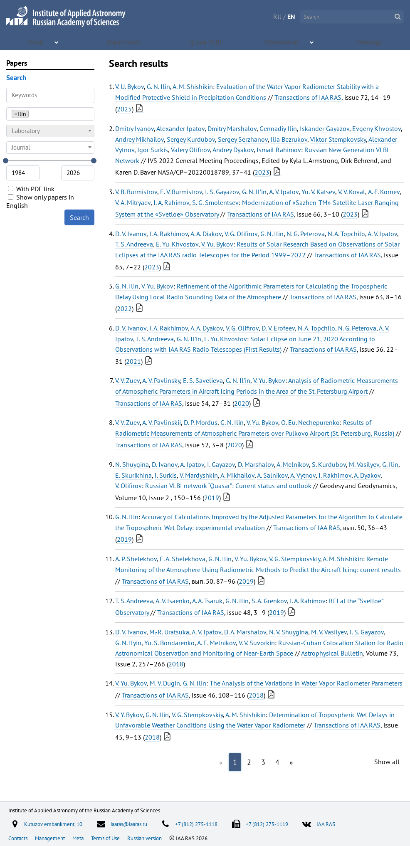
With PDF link (31, 189)
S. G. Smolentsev (215, 202)
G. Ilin (390, 464)
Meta (78, 838)
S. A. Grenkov (269, 601)
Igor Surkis (152, 150)
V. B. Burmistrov (136, 191)
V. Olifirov (128, 485)
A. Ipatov (192, 464)
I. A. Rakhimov (168, 233)
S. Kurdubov (329, 464)
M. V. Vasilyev (329, 632)
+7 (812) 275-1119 (267, 824)
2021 (133, 361)
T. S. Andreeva (134, 244)
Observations (282, 41)
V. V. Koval (351, 191)
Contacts (18, 838)
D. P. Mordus (200, 422)
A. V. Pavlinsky (161, 380)
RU (277, 16)
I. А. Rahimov (171, 202)
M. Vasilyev (364, 464)
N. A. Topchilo (346, 233)
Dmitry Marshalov (232, 128)
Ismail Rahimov (279, 150)
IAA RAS (325, 824)
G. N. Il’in (254, 191)
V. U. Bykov (129, 86)
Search (79, 217)
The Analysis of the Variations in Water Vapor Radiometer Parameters (306, 683)
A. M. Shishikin (193, 86)
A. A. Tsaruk (207, 601)
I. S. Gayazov (222, 191)
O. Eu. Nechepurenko (310, 422)
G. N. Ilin (158, 86)
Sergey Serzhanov (243, 139)
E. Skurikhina (133, 475)
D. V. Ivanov (130, 233)
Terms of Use (106, 838)
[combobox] (50, 114)
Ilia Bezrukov (289, 139)
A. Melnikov (293, 464)
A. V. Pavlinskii (161, 422)
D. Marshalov (256, 464)
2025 (124, 109)
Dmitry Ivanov (134, 128)
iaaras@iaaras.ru (129, 824)
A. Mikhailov (237, 475)
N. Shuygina (132, 464)
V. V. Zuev (127, 380)
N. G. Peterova (306, 233)
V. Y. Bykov (129, 714)
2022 (124, 308)
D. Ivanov (165, 464)
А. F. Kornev (384, 191)
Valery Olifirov (190, 150)
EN (291, 16)
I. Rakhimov (335, 475)
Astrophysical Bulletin (332, 653)
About (36, 41)
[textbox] (50, 131)
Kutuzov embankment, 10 (53, 824)
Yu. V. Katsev (318, 191)
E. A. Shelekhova (182, 559)
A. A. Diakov (206, 233)
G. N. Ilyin (128, 643)
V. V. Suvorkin (257, 643)
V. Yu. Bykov (217, 244)
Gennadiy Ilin (278, 128)
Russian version (145, 838)
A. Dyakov (367, 475)
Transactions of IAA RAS (307, 97)
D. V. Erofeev (278, 328)
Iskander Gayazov (324, 128)
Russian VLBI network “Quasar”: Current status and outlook (228, 485)
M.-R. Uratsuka (169, 632)
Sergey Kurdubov (191, 139)
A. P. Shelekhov (136, 559)
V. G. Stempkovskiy (294, 559)
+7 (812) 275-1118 (196, 824)
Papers (16, 63)
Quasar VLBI (206, 41)
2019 (211, 497)
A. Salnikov (272, 475)
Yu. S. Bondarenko (169, 643)
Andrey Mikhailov (139, 139)
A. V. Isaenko (173, 601)
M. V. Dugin (165, 683)
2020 (241, 403)
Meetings (370, 41)
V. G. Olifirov (241, 233)
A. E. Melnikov (216, 643)
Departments (124, 41)
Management (50, 838)
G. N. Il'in (238, 380)
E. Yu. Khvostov (177, 244)
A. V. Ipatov (284, 191)
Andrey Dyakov (233, 150)
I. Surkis (166, 475)
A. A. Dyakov (206, 328)
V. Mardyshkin (199, 475)
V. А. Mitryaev (133, 202)
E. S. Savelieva (203, 380)
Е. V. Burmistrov (181, 191)
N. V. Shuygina (288, 632)
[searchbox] (33, 114)
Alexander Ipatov (180, 128)
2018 (175, 664)
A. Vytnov (303, 475)
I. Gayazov (221, 464)
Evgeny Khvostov (376, 128)
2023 (261, 172)
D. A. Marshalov (245, 632)
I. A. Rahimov (308, 601)
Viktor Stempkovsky (338, 139)
